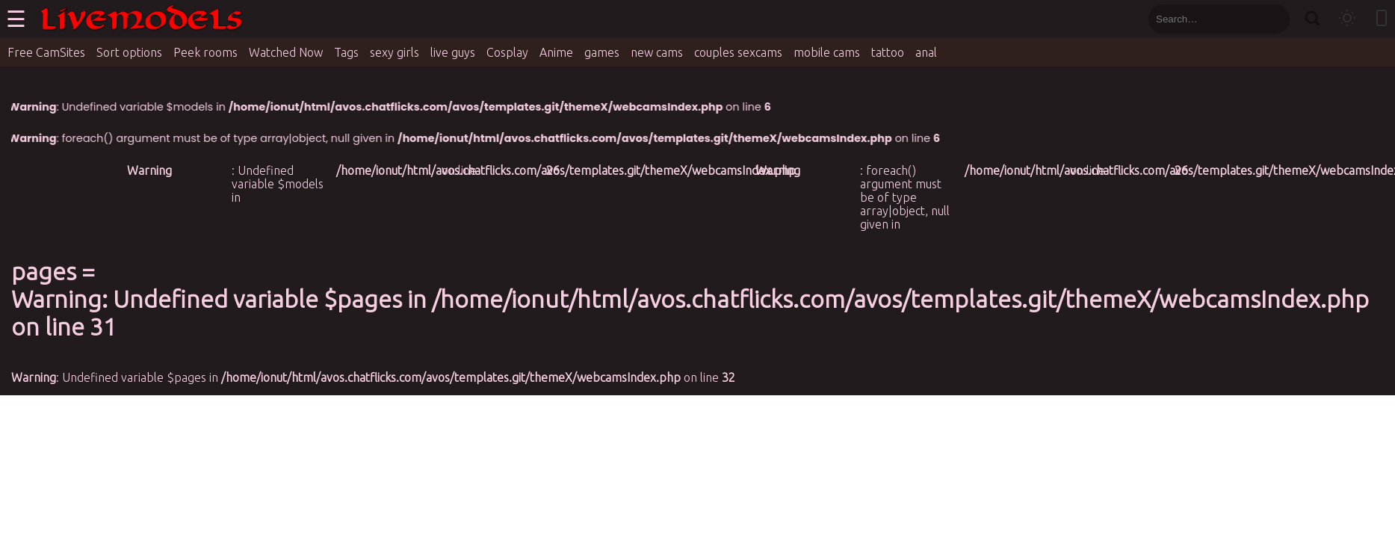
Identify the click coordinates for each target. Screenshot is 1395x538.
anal (926, 52)
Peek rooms (205, 52)
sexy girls (394, 52)
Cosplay (507, 52)
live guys (452, 52)
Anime (556, 52)
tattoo (887, 52)
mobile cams (827, 52)
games (601, 52)
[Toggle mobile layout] (1381, 19)
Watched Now (286, 52)
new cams (657, 52)
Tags (346, 52)
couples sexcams (738, 52)
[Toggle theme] (1347, 19)
